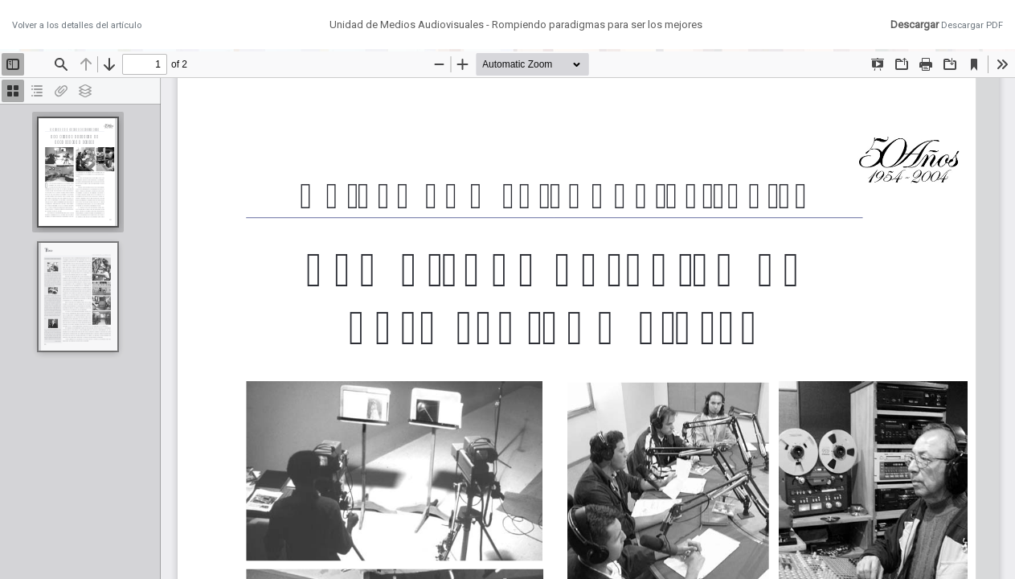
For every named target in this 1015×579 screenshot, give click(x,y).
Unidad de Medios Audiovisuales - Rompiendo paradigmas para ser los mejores (515, 24)
